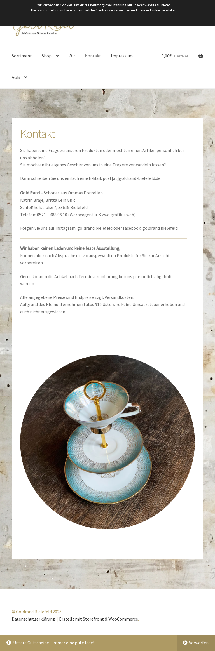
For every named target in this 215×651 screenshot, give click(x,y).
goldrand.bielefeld (95, 228)
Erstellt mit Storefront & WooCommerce (98, 619)
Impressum (122, 55)
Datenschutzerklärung (33, 619)
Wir (72, 55)
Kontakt (93, 55)
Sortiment (22, 55)
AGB (16, 77)
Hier (34, 10)
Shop (47, 55)
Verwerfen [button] (199, 642)
